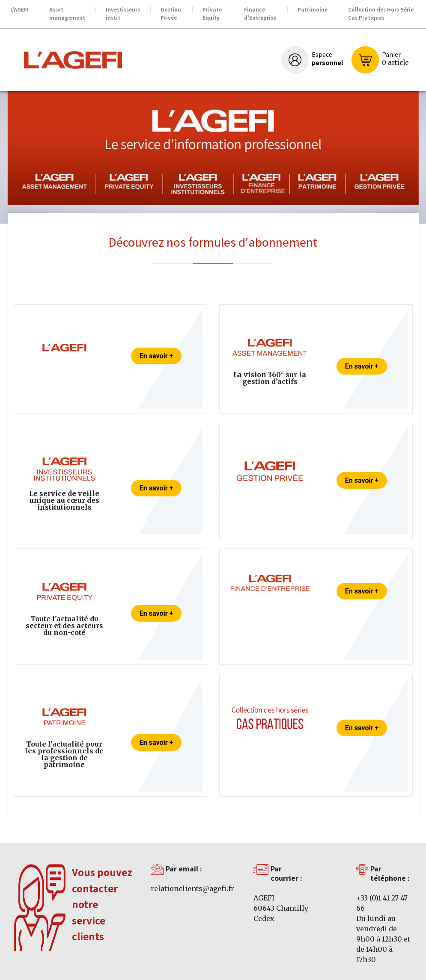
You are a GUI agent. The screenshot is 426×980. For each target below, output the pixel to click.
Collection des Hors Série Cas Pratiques (381, 14)
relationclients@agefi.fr (192, 888)
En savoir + (156, 356)
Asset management (67, 14)
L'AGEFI (19, 9)
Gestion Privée (171, 14)
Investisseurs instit (123, 14)
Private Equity (212, 14)
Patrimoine (313, 9)
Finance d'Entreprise (260, 14)
